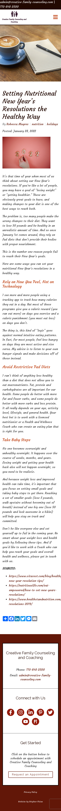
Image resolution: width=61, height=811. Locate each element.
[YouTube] (25, 721)
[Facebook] (10, 712)
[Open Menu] (55, 17)
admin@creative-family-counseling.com (35, 677)
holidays (52, 124)
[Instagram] (20, 712)
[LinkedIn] (30, 712)
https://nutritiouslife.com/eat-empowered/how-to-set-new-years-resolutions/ (33, 590)
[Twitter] (50, 712)
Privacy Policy (30, 792)
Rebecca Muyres (17, 124)
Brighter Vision (36, 801)
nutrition (37, 124)
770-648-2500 (35, 670)
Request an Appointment (30, 774)
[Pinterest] (40, 712)
